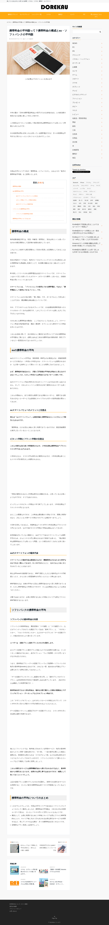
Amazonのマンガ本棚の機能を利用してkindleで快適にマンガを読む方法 (86, 245)
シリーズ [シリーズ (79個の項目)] (75, 188)
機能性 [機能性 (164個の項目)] (79, 206)
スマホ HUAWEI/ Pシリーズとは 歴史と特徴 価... (29, 883)
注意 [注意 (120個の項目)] (89, 206)
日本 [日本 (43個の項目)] (74, 206)
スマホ (48, 14)
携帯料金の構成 (17, 186)
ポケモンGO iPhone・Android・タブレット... (57, 883)
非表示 (40, 183)
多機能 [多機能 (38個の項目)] (97, 200)
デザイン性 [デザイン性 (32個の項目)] (89, 194)
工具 (74, 130)
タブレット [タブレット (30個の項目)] (92, 191)
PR (73, 51)
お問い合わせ (13, 911)
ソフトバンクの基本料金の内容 (24, 213)
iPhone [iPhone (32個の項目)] (82, 182)
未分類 (74, 142)
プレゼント (76, 102)
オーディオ (76, 63)
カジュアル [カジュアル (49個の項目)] (76, 185)
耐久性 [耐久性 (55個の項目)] (84, 209)
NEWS (74, 43)
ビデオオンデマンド (79, 94)
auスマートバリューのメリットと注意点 (27, 196)
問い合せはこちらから (96, 15)
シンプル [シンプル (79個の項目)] (82, 188)
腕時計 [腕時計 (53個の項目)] (90, 209)
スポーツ (75, 79)
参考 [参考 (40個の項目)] (91, 200)
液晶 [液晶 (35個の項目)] (94, 206)
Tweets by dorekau (79, 169)
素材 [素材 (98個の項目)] (79, 209)
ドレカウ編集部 (29, 39)
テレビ (74, 90)
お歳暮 (74, 67)
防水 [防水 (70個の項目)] (80, 212)
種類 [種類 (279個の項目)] (74, 209)
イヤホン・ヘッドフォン (81, 59)
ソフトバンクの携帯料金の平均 (21, 209)
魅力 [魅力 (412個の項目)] (90, 212)
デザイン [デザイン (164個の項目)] (81, 194)
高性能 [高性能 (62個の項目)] (85, 212)
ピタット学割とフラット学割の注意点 (26, 200)
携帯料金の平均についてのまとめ (22, 218)
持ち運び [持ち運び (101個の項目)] (90, 203)
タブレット (76, 87)
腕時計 (60, 14)
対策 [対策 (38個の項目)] (84, 203)
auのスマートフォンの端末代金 (24, 204)
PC (84, 14)
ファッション (77, 98)
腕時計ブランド (13, 14)
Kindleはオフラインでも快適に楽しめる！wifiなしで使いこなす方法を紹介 (85, 238)
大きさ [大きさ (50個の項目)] (75, 203)
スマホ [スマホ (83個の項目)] (85, 191)
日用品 (74, 138)
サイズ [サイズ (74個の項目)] (98, 185)
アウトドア (76, 55)
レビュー (75, 114)
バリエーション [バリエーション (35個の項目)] (77, 197)
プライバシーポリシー (15, 909)
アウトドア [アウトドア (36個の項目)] (96, 182)
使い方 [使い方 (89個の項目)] (80, 200)
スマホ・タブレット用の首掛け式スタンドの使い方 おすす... (29, 872)
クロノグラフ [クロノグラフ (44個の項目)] (84, 185)
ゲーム (74, 75)
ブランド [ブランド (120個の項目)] (93, 197)
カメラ (72, 14)
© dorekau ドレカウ (55, 922)
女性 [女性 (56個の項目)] (80, 203)
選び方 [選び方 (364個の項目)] (75, 212)
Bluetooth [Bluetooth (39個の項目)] (75, 182)
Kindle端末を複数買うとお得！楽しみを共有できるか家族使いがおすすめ (85, 251)
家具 (74, 126)
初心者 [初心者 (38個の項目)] (86, 200)
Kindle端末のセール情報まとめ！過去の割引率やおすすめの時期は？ (85, 232)
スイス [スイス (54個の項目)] (89, 188)
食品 (74, 158)
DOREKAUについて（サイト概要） (19, 904)
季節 (74, 122)
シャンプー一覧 (36, 14)
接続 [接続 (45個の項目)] (96, 203)
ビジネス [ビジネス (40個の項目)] (86, 197)
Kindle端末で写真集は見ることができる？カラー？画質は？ (85, 226)
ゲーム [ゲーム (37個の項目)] (92, 185)
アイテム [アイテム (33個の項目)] (88, 182)
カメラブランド (25, 14)
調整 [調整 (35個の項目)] (95, 209)
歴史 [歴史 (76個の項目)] (84, 206)
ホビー (74, 106)
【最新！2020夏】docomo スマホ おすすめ (58, 870)
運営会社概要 (13, 906)
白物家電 (75, 150)
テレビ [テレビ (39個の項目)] (75, 194)
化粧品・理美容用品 (79, 118)
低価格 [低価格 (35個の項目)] (75, 200)
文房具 (74, 134)
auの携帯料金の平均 (18, 191)
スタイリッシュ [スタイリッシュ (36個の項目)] (77, 191)
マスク (74, 110)
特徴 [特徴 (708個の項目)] (98, 206)
